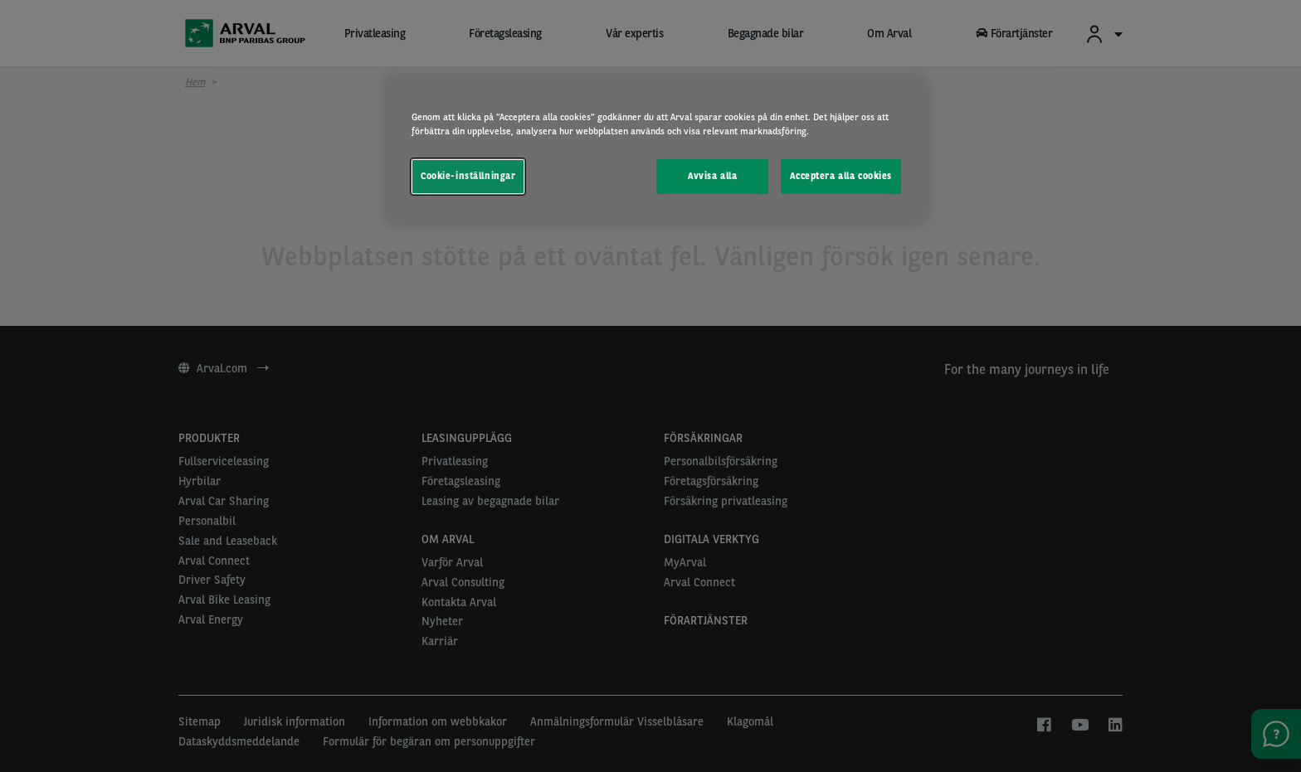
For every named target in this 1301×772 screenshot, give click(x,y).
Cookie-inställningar (468, 176)
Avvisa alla (712, 176)
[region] (656, 149)
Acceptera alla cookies (841, 176)
